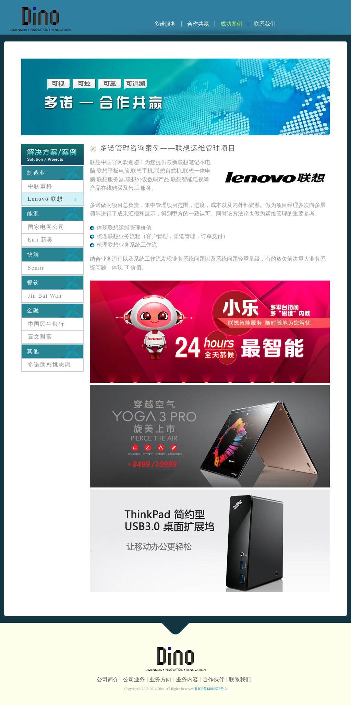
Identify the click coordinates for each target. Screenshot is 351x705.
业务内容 (187, 679)
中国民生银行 (46, 324)
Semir (36, 268)
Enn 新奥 (40, 240)
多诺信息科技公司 (41, 19)
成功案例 (231, 24)
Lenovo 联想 (45, 199)
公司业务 (134, 679)
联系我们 (265, 24)
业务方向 (160, 679)
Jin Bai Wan (45, 296)
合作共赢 (198, 24)
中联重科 (40, 186)
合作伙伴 (214, 679)
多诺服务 (165, 24)
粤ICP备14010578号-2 (210, 689)
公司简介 (108, 679)
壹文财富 (40, 336)
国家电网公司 (46, 227)
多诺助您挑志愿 (49, 365)
